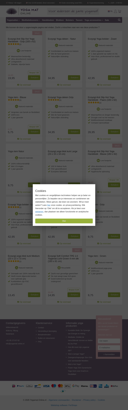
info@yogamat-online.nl (15, 344)
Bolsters (70, 20)
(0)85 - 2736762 (115, 3)
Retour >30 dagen (14, 3)
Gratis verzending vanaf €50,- (71, 3)
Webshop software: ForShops (64, 405)
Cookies (101, 400)
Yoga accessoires (92, 20)
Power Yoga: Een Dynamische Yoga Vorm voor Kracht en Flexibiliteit (80, 371)
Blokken (60, 20)
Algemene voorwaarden (59, 400)
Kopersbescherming (95, 3)
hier (48, 205)
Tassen (79, 20)
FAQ (40, 342)
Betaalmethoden (44, 335)
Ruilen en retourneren (46, 338)
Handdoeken (48, 20)
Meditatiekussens (30, 20)
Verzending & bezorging (47, 331)
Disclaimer (76, 400)
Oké (64, 221)
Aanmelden (109, 354)
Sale (107, 20)
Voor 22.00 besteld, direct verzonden (40, 3)
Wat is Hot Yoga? (74, 364)
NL (110, 11)
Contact (41, 328)
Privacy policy (89, 400)
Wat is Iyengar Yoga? (76, 354)
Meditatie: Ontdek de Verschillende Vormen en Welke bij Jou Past (80, 340)
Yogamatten (12, 20)
